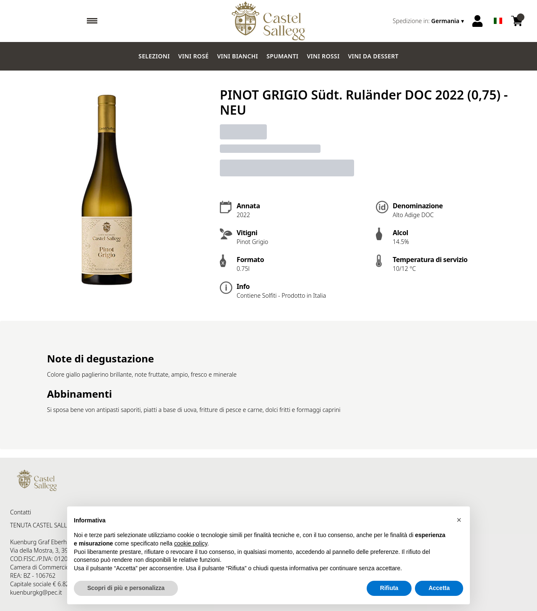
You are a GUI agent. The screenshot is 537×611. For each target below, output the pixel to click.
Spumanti (282, 56)
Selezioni (154, 56)
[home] (268, 21)
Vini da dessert (373, 56)
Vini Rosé (193, 56)
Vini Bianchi (237, 56)
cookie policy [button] (190, 543)
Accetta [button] (439, 588)
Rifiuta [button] (389, 588)
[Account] (477, 21)
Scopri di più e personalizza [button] (125, 588)
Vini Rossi (323, 56)
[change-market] (429, 21)
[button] (459, 520)
